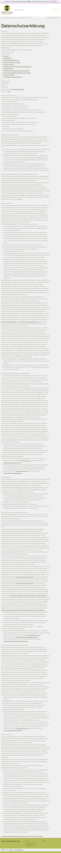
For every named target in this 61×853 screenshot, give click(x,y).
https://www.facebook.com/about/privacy (27, 637)
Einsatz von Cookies (8, 64)
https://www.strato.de (22, 471)
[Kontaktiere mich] (55, 10)
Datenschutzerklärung (19, 849)
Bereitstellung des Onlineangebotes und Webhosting (17, 66)
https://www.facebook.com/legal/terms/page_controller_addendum (28, 595)
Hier (9, 91)
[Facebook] (59, 17)
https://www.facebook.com (33, 635)
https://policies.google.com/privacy (12, 730)
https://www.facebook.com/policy (25, 577)
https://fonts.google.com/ (22, 728)
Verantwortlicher (7, 58)
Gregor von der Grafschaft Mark (10, 841)
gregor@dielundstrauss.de (52, 17)
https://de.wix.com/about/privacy (12, 462)
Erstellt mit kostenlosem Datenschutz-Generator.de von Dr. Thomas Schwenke (22, 836)
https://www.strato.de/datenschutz (12, 473)
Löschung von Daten (8, 74)
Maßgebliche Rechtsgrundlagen (11, 62)
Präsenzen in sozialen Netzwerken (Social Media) (16, 70)
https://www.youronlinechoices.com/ (29, 321)
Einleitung (6, 56)
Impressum (11, 849)
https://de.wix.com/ (26, 460)
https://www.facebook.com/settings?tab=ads (15, 641)
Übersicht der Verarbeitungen (11, 60)
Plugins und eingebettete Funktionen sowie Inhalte (17, 72)
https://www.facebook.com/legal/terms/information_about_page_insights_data (22, 610)
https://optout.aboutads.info (9, 321)
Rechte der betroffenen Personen (12, 77)
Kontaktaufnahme (8, 68)
